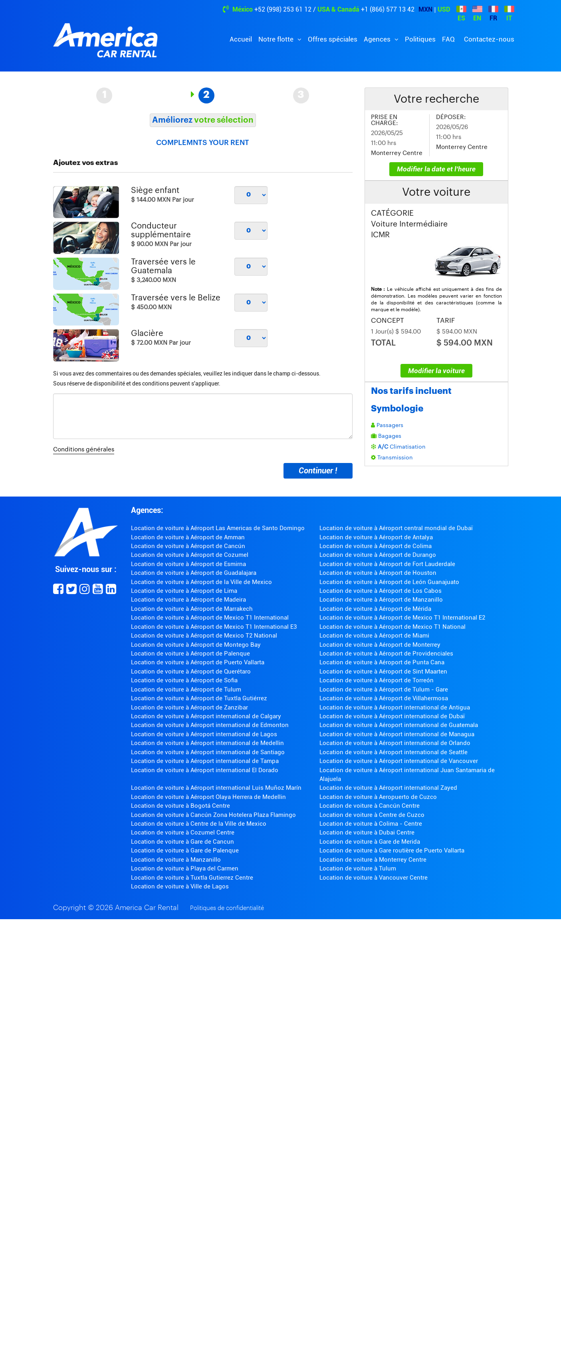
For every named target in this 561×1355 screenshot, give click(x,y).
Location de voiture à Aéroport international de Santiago (208, 752)
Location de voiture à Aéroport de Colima (375, 546)
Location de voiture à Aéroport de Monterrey (379, 644)
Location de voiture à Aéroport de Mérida (375, 608)
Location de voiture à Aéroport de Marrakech (192, 608)
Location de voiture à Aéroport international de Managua (396, 734)
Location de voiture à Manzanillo (176, 859)
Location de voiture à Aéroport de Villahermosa (383, 698)
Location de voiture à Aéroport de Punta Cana (381, 662)
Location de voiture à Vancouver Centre (373, 877)
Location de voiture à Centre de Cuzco (371, 815)
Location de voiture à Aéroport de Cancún (188, 546)
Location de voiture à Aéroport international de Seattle (393, 752)
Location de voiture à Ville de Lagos (180, 886)
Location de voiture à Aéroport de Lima (184, 590)
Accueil (241, 39)
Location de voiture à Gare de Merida (369, 841)
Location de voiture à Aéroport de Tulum (186, 689)
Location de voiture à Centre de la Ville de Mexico (198, 823)
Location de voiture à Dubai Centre (366, 832)
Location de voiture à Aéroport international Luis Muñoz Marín (216, 787)
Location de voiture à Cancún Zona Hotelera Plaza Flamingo (213, 815)
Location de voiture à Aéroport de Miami (374, 635)
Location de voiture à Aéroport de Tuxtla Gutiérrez (199, 698)
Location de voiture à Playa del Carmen (184, 868)
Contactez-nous (489, 39)
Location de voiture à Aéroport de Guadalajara (193, 572)
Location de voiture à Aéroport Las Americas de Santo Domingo (218, 528)
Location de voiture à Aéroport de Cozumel (189, 554)
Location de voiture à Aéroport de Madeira (188, 599)
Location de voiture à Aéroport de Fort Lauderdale (387, 564)
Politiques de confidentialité (227, 908)
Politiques (420, 39)
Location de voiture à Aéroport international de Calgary (206, 716)
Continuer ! (318, 470)
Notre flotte (276, 39)
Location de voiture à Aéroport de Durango (377, 554)
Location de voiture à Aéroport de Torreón (376, 680)
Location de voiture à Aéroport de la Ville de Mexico (201, 582)
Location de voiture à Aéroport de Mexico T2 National (204, 635)
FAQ (448, 39)
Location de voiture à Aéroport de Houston (377, 572)
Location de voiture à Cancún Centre (369, 805)
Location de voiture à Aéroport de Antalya (376, 537)
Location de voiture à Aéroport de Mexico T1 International (210, 617)
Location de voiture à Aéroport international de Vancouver (398, 761)
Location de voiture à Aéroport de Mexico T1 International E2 (402, 617)
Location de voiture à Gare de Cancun (182, 841)
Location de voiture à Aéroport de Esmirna (188, 564)
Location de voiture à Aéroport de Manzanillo (381, 599)
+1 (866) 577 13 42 (387, 9)
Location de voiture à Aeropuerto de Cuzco (378, 797)
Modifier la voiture (436, 371)
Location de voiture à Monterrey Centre (372, 859)
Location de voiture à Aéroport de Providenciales (386, 653)
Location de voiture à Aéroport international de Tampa (205, 761)
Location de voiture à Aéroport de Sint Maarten (383, 671)
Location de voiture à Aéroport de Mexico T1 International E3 (214, 626)
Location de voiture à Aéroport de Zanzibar (189, 707)
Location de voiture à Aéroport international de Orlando (394, 743)
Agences (378, 39)
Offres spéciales (332, 39)
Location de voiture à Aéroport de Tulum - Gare (383, 689)
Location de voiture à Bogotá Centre (180, 805)
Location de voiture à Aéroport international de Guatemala (398, 725)
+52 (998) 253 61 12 (282, 9)
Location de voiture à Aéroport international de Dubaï (392, 716)
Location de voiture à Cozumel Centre (182, 832)
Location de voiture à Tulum (357, 868)
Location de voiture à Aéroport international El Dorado (204, 770)
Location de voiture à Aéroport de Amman (188, 537)
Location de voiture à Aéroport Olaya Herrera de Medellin (208, 797)
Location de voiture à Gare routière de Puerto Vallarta (391, 850)
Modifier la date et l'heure (436, 169)
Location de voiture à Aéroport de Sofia (184, 680)
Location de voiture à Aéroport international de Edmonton (210, 725)
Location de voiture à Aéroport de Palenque (190, 653)
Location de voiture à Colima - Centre (370, 823)
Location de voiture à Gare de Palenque (185, 850)
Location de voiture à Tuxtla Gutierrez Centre (192, 877)
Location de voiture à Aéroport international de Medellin (207, 743)
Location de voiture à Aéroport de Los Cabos (380, 590)
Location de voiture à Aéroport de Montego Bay (196, 644)
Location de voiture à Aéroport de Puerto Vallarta (197, 662)
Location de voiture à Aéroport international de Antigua (394, 707)
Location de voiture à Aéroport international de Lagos (204, 734)
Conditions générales (83, 450)
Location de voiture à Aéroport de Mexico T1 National (392, 626)
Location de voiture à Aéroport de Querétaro (191, 671)
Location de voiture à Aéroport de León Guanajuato (389, 582)
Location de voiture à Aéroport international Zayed (388, 787)
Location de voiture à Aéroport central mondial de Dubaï (396, 528)
